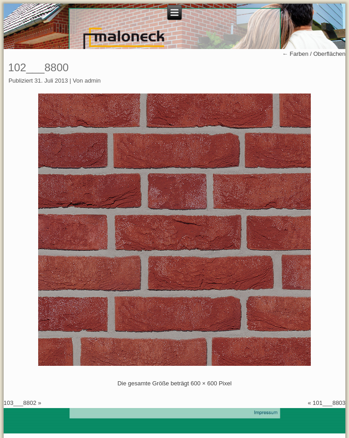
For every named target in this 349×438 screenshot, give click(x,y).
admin (92, 80)
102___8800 (38, 67)
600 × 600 (204, 383)
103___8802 (20, 402)
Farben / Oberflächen (313, 53)
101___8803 (329, 402)
